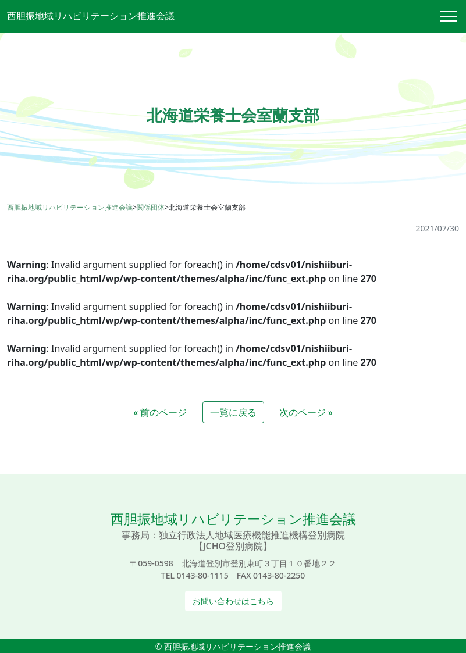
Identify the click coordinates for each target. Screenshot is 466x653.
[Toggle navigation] (453, 16)
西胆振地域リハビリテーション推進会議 (91, 15)
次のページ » (306, 412)
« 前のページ (160, 412)
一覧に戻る (233, 412)
